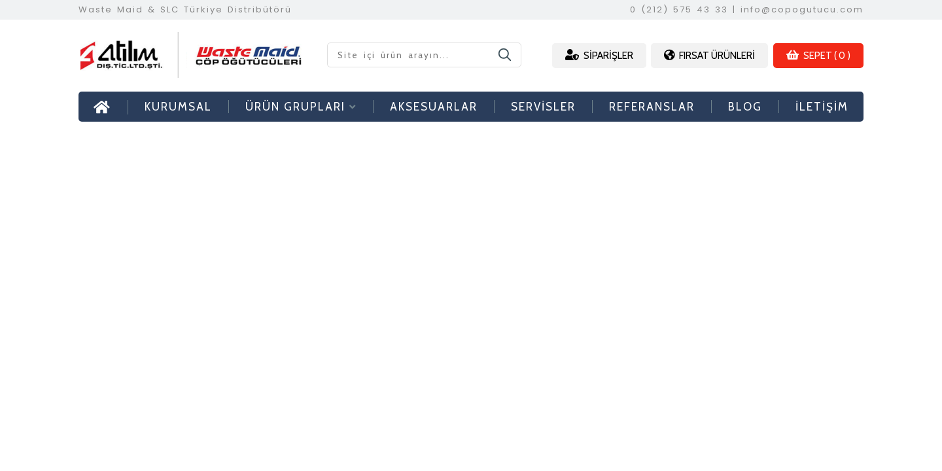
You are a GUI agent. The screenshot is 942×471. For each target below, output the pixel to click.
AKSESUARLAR (434, 106)
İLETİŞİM (821, 106)
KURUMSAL (178, 106)
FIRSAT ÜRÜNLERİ (709, 55)
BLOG (745, 106)
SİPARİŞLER (599, 55)
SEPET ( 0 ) (818, 55)
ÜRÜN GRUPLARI (301, 106)
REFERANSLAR (652, 106)
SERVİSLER (543, 106)
